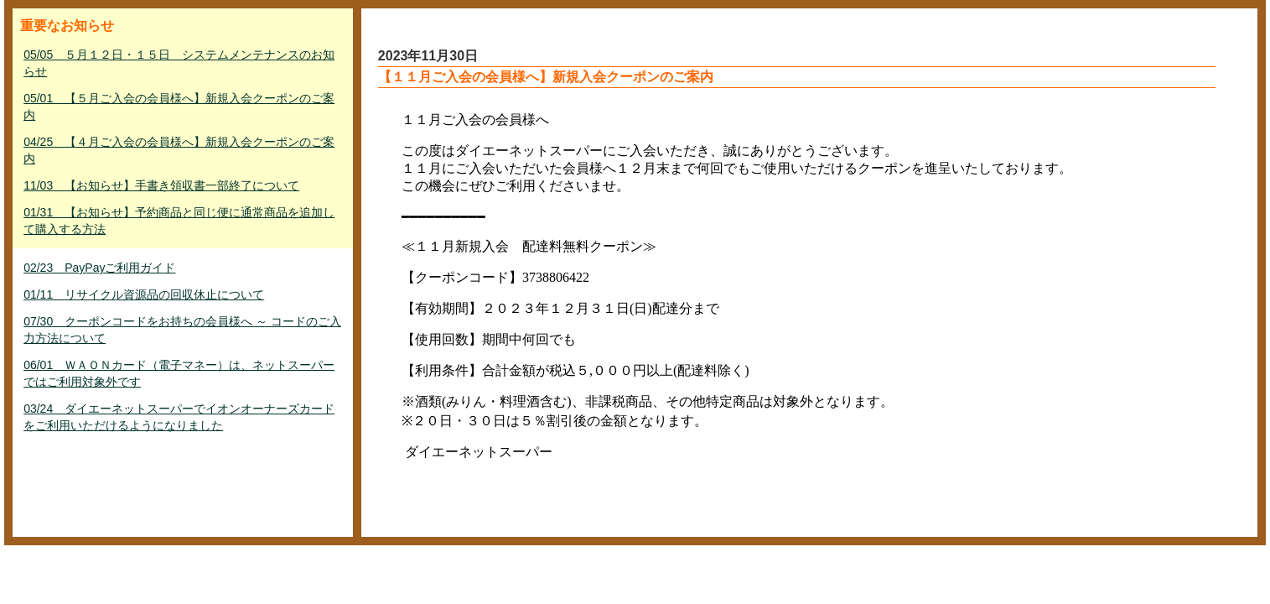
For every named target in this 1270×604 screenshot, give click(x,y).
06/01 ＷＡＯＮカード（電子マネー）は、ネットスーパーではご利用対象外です (178, 373)
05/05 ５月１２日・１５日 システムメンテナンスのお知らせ (178, 63)
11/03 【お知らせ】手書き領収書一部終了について (161, 185)
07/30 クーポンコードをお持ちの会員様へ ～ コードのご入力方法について (182, 330)
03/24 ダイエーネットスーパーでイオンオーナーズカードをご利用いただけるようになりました (178, 417)
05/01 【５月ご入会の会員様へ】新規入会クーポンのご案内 (178, 106)
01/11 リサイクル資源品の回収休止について (143, 294)
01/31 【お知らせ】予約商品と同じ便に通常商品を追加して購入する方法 (178, 221)
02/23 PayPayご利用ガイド (99, 267)
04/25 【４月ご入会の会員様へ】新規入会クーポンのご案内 (178, 150)
